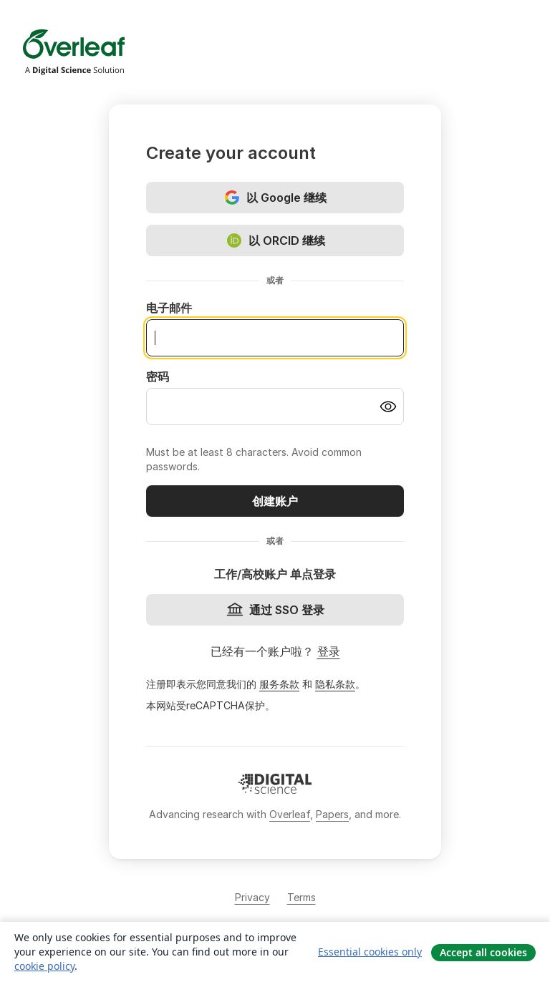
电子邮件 (169, 308)
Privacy (252, 897)
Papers (332, 814)
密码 (157, 376)
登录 (328, 651)
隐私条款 (335, 684)
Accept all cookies (483, 952)
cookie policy (44, 966)
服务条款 (279, 684)
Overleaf (289, 814)
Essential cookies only (370, 951)
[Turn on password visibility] (388, 406)
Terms (301, 897)
